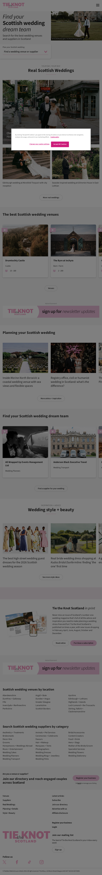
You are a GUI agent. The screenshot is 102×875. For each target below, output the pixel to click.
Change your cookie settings (39, 144)
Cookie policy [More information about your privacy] (54, 137)
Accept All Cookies (60, 144)
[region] (51, 139)
